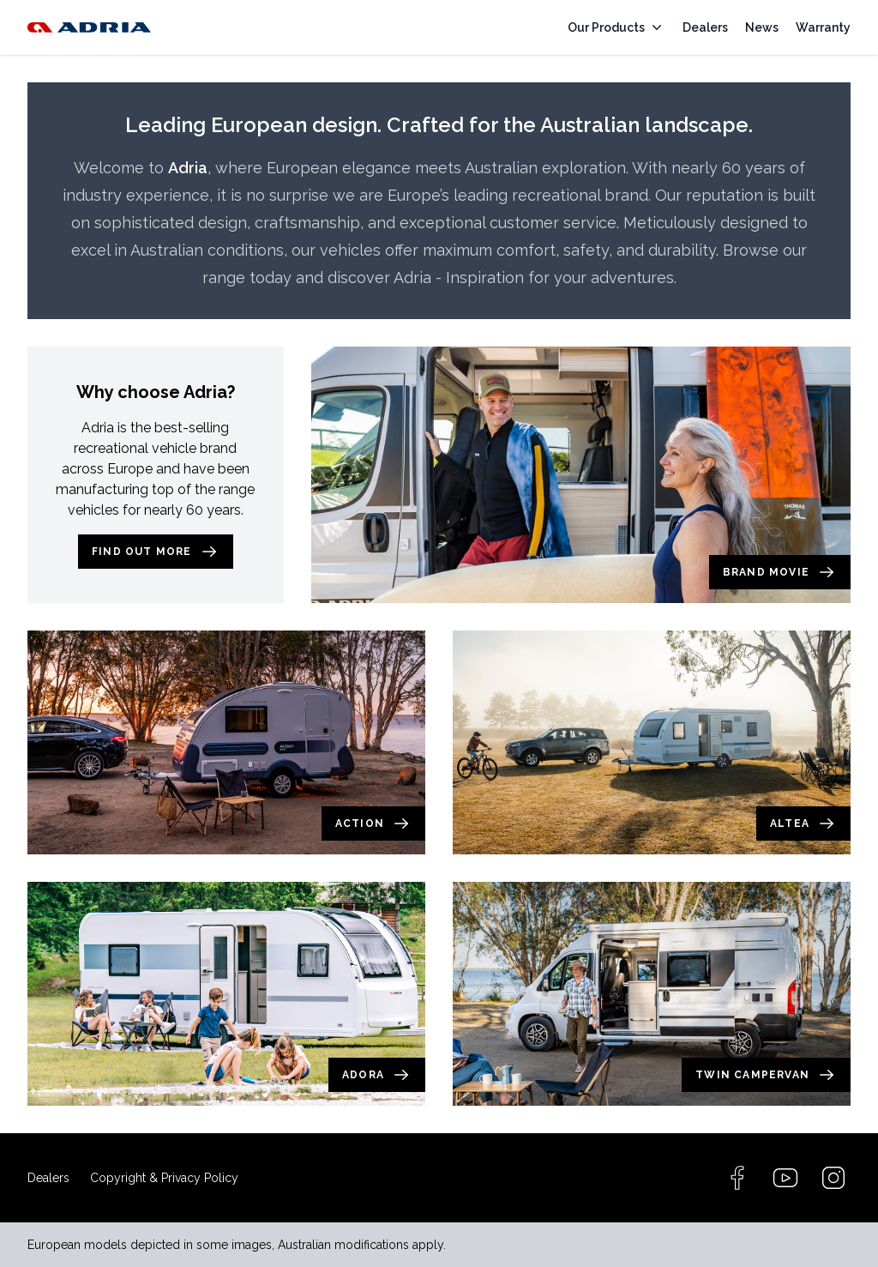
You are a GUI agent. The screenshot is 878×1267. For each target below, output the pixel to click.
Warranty (823, 27)
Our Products (616, 27)
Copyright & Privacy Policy (164, 1178)
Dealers (705, 27)
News (762, 27)
